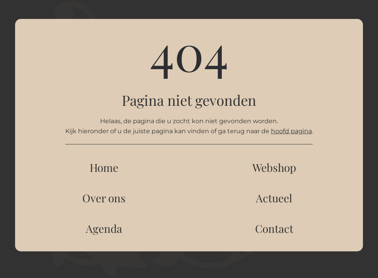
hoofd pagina (291, 131)
